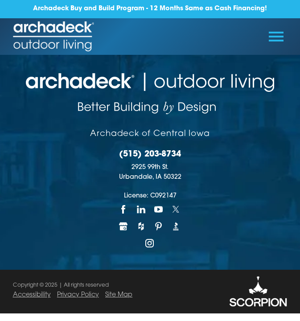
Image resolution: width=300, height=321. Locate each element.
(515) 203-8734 (150, 155)
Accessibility (32, 295)
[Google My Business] (123, 226)
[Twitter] (176, 209)
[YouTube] (159, 209)
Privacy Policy (78, 295)
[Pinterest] (159, 226)
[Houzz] (141, 226)
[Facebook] (123, 209)
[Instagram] (150, 243)
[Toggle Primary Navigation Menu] (276, 36)
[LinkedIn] (141, 209)
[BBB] (176, 226)
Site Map (118, 295)
